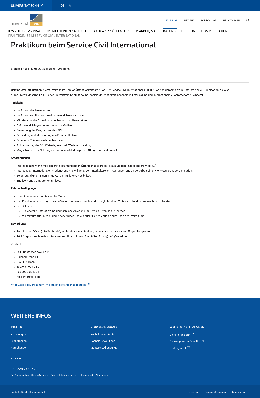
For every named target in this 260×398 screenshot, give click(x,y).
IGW (11, 31)
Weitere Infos (31, 315)
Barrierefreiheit (240, 392)
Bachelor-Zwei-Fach (102, 341)
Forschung (208, 20)
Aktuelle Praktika (89, 31)
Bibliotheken (231, 20)
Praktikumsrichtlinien (52, 31)
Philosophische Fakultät (187, 341)
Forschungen (19, 347)
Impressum (193, 392)
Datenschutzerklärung (215, 392)
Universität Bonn (27, 5)
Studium (171, 20)
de (62, 5)
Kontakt (17, 358)
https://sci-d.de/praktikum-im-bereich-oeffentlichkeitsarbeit (50, 284)
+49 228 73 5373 (23, 369)
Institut (188, 20)
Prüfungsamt (180, 348)
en (70, 5)
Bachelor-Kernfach (102, 334)
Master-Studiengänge (103, 347)
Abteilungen (18, 334)
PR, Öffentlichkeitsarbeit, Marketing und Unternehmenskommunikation (167, 31)
